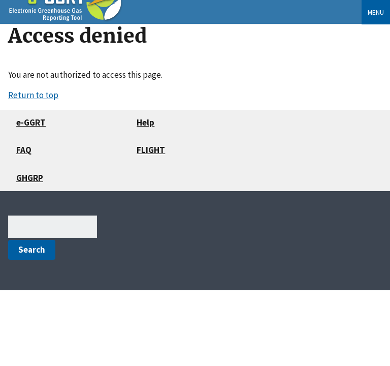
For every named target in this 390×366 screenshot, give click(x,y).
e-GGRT (31, 122)
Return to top (33, 95)
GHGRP (29, 178)
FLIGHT (151, 150)
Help (145, 122)
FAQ (23, 150)
